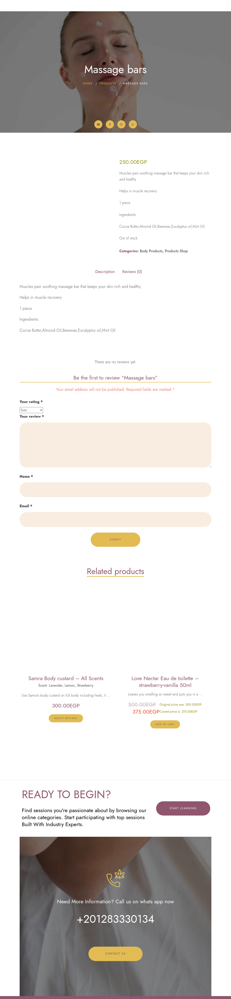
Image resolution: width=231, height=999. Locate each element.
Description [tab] (105, 272)
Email (26, 506)
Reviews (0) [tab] (132, 272)
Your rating (31, 401)
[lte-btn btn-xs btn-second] (165, 724)
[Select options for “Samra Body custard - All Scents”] (66, 718)
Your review (32, 416)
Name (26, 476)
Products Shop (176, 251)
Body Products (151, 251)
